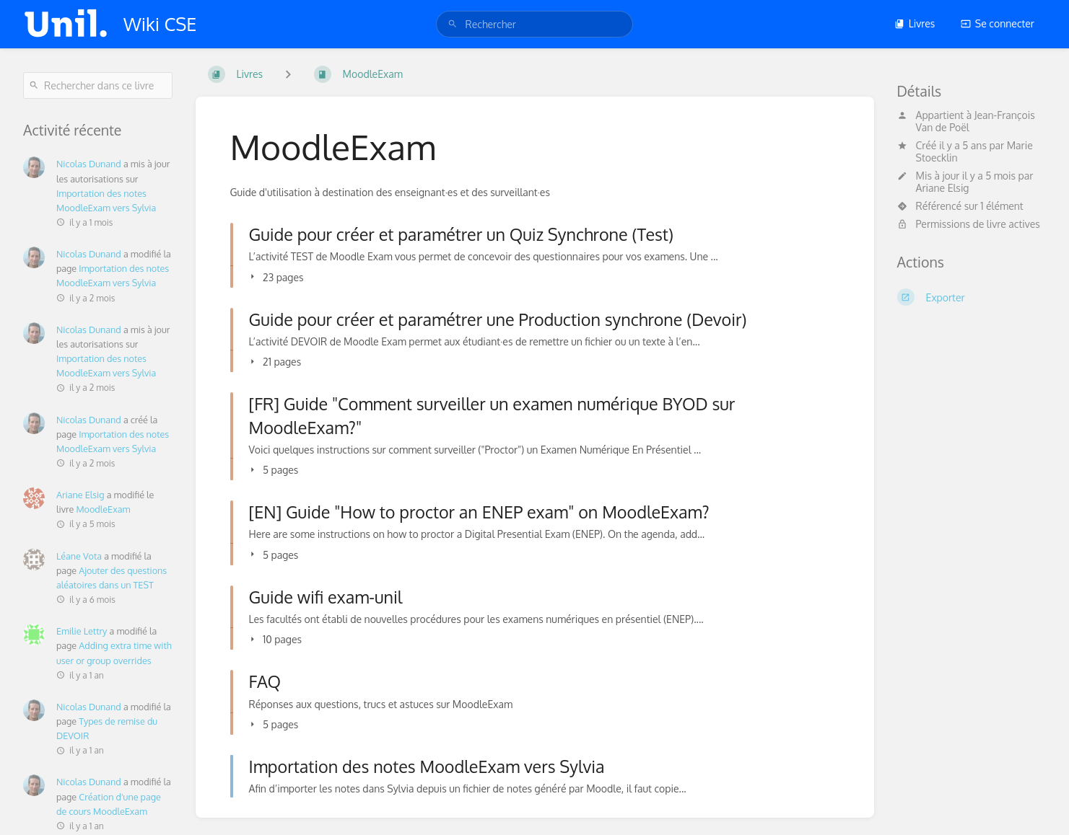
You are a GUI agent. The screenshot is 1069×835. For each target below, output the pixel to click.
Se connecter (997, 23)
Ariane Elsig (942, 188)
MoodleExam (103, 509)
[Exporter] (972, 297)
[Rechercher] (453, 24)
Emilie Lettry (81, 631)
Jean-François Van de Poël (975, 121)
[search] (535, 24)
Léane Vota (79, 556)
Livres (914, 23)
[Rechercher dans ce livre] (98, 85)
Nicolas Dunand (88, 163)
